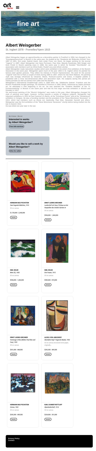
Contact (11, 440)
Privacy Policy (14, 438)
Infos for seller (15, 151)
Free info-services (17, 126)
